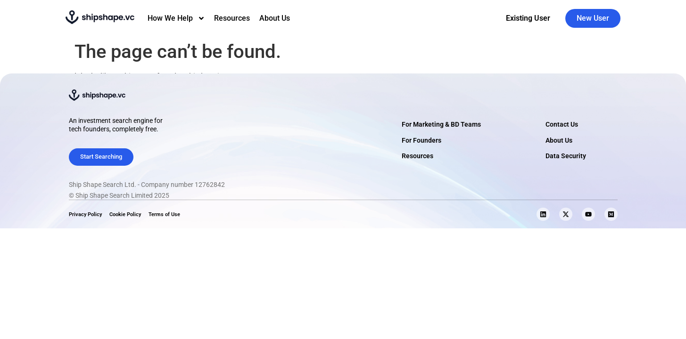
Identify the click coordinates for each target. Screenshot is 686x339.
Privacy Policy (85, 214)
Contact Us (561, 125)
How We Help (176, 18)
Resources (232, 18)
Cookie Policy (125, 214)
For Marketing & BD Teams (441, 125)
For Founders (421, 141)
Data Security (565, 156)
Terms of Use (164, 214)
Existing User (528, 18)
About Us (274, 18)
